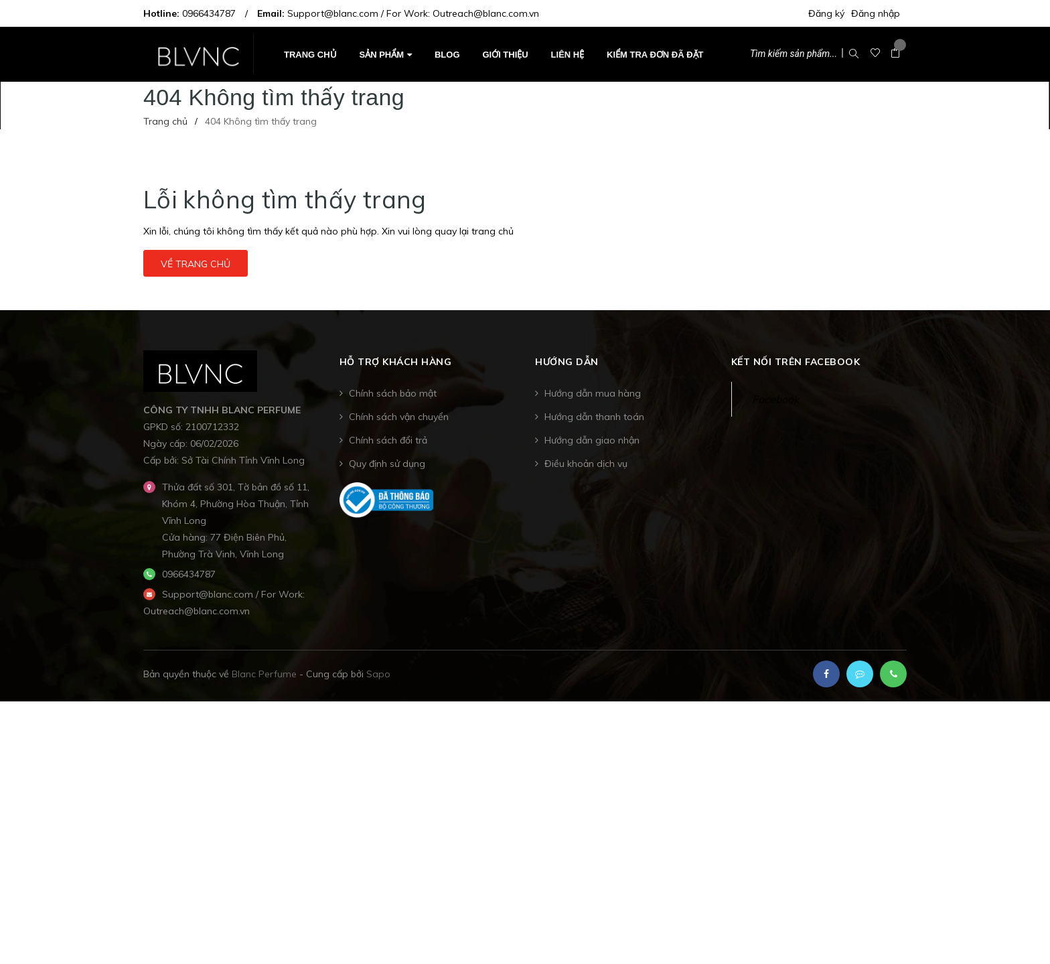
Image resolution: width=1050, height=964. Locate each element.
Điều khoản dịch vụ (585, 464)
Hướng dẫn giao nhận (592, 440)
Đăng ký (826, 13)
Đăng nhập (875, 13)
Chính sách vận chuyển (399, 417)
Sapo (378, 674)
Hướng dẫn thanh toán (594, 417)
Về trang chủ (195, 264)
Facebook (775, 399)
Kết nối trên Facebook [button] (795, 362)
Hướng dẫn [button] (567, 362)
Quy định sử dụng (387, 464)
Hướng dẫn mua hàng (592, 393)
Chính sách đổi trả (388, 440)
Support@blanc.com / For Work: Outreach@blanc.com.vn (413, 13)
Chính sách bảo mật (393, 393)
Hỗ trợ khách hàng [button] (396, 362)
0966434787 (209, 13)
